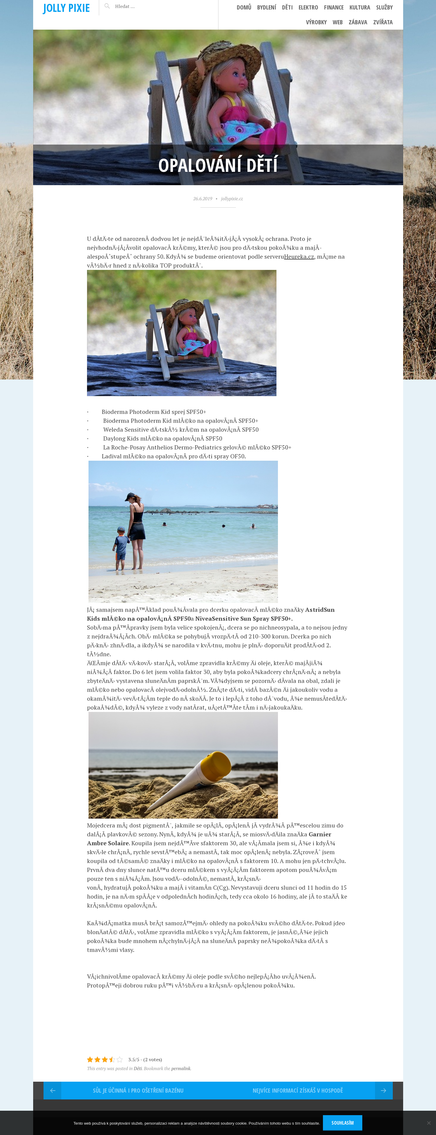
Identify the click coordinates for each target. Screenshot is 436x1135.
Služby (384, 7)
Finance (334, 7)
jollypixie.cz (232, 198)
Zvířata (383, 22)
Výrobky (316, 22)
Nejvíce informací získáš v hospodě (298, 1090)
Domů (244, 7)
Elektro (308, 7)
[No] (429, 1123)
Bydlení (266, 7)
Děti (287, 7)
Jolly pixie (67, 7)
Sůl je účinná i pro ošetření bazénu (138, 1090)
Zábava (358, 22)
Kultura (360, 7)
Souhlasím (342, 1123)
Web (338, 22)
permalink (180, 1068)
